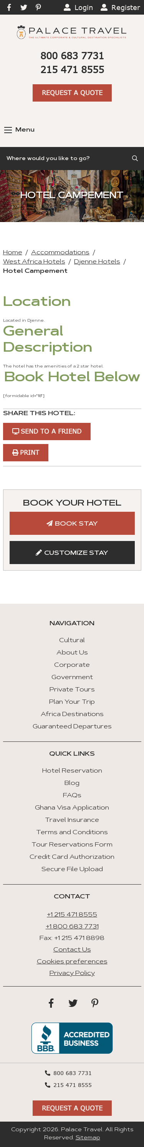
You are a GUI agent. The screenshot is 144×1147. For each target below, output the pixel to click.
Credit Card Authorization (72, 857)
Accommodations (60, 253)
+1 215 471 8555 (72, 915)
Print (29, 452)
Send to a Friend (51, 431)
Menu (19, 130)
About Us (72, 653)
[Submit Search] (135, 158)
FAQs (72, 796)
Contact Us (72, 950)
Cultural (72, 641)
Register (125, 7)
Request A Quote (72, 92)
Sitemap (88, 1138)
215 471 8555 (72, 69)
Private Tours (72, 690)
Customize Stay (76, 553)
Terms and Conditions (72, 833)
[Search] (72, 158)
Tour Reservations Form (72, 845)
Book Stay (76, 524)
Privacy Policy (72, 973)
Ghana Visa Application (72, 808)
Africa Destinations (72, 714)
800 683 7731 (72, 55)
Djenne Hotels (97, 262)
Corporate (72, 665)
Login (83, 7)
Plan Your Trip (72, 702)
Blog (72, 783)
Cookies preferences (72, 962)
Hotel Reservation (72, 771)
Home (12, 253)
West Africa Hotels (34, 262)
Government (72, 678)
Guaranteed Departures (72, 727)
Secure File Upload (72, 870)
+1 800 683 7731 (72, 927)
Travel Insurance (72, 820)
